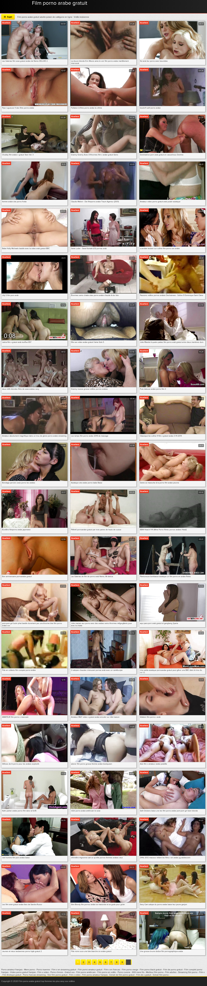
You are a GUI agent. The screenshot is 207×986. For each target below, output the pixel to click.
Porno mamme (43, 969)
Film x (202, 972)
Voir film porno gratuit (57, 975)
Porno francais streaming (34, 975)
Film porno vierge (130, 969)
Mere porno (29, 969)
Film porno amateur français (95, 975)
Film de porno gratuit (173, 969)
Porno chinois (56, 972)
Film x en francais (112, 969)
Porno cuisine (124, 972)
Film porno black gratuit (151, 969)
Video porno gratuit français (23, 972)
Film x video (43, 972)
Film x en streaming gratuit (64, 969)
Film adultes (171, 972)
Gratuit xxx (70, 972)
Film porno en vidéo (106, 972)
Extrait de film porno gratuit (122, 975)
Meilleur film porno (154, 972)
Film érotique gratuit (12, 975)
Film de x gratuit (143, 975)
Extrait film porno (161, 975)
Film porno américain (86, 972)
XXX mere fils (138, 972)
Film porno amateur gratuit (90, 969)
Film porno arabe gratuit (59, 3)
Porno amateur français (12, 969)
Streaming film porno (187, 972)
